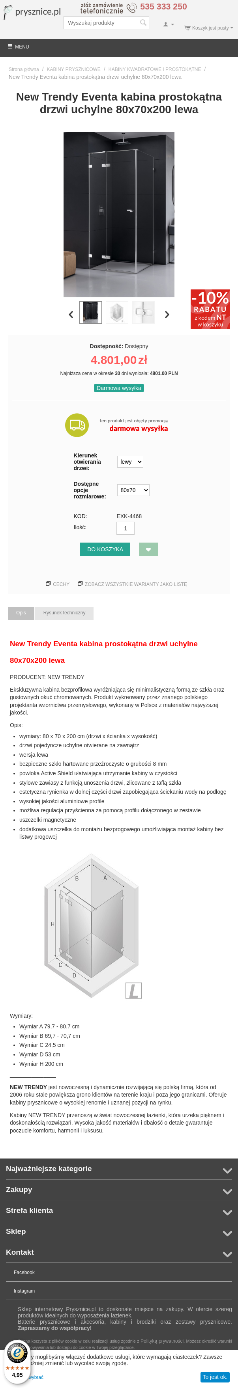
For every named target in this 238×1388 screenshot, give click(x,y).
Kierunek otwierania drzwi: (87, 461)
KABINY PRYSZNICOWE (74, 69)
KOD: (80, 516)
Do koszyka (105, 549)
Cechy (61, 584)
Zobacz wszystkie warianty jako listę (136, 584)
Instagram (24, 1291)
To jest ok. (214, 1377)
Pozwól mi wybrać (24, 1377)
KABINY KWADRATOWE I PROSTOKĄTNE (155, 69)
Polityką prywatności (162, 1341)
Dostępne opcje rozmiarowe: (90, 490)
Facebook (24, 1272)
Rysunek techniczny (64, 613)
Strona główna (24, 69)
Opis (21, 613)
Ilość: (80, 527)
